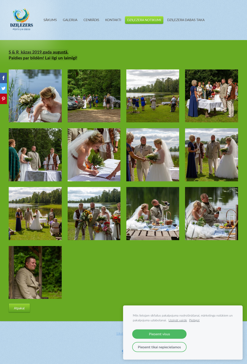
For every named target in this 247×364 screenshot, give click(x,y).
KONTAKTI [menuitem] (113, 20)
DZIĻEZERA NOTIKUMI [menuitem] (144, 20)
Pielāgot (194, 320)
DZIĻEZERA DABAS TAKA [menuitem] (186, 20)
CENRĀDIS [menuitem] (91, 20)
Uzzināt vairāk (178, 320)
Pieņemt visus (159, 334)
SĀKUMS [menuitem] (50, 20)
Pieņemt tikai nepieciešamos (159, 347)
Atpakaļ (19, 308)
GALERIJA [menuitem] (70, 20)
